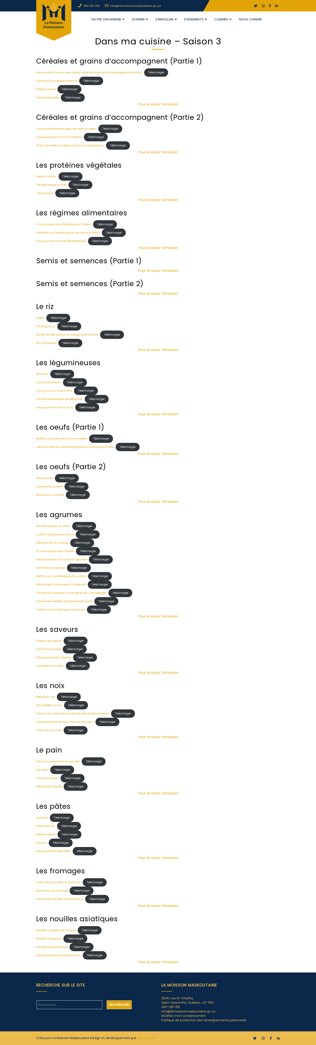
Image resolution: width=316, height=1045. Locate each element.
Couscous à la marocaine (54, 391)
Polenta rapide (46, 89)
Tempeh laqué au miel (51, 185)
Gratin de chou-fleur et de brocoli (58, 882)
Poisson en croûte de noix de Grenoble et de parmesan (72, 713)
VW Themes (146, 1038)
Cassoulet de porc (48, 382)
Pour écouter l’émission (158, 104)
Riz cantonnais (46, 343)
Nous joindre (250, 19)
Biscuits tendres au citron (53, 526)
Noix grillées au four (49, 705)
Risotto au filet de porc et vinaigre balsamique (67, 334)
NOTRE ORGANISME (106, 19)
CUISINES (221, 19)
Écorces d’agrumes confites (55, 551)
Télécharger (156, 72)
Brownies (42, 374)
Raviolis (41, 843)
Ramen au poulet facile (52, 947)
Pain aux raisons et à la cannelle (58, 761)
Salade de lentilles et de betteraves (59, 399)
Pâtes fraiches (45, 826)
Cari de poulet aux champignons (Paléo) (63, 224)
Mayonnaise (44, 478)
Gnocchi (42, 818)
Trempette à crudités (50, 666)
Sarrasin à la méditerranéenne (56, 81)
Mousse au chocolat (50, 495)
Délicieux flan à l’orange (52, 543)
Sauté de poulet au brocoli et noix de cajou (64, 722)
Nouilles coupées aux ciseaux (56, 930)
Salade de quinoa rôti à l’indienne (59, 137)
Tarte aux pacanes (49, 730)
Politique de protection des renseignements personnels (203, 1020)
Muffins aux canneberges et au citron (61, 576)
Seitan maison (46, 176)
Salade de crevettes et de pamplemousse (64, 601)
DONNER (138, 19)
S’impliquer (164, 19)
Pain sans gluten (47, 778)
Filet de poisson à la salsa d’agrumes (61, 559)
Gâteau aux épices (49, 641)
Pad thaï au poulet (48, 649)
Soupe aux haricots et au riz (54, 407)
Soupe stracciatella (49, 486)
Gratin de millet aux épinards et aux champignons (70, 145)
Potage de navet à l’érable (53, 657)
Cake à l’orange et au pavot (55, 534)
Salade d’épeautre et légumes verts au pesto (66, 129)
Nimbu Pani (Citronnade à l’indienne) (61, 584)
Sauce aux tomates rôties (53, 851)
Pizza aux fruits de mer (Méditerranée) (61, 241)
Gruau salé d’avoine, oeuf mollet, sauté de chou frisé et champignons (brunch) (89, 72)
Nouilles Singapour (48, 938)
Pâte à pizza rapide (49, 786)
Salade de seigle (47, 97)
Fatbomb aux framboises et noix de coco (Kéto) (68, 232)
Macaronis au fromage (52, 890)
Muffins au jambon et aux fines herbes (61, 438)
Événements (194, 19)
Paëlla (40, 318)
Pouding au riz (45, 326)
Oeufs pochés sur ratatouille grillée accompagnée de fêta (75, 447)
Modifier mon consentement (183, 1016)
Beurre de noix (45, 697)
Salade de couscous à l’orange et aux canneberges (71, 593)
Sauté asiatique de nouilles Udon (58, 955)
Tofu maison (44, 193)
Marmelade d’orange (50, 568)
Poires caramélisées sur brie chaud (59, 899)
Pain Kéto (42, 770)
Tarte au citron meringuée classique (60, 609)
